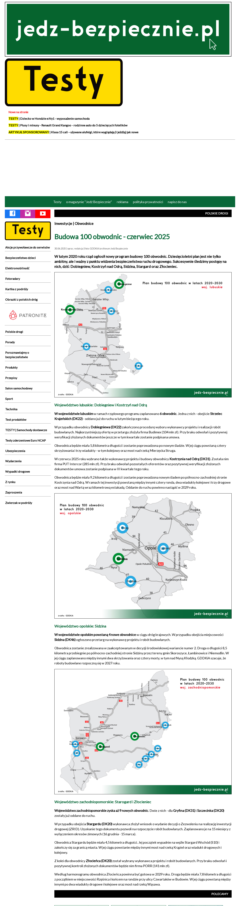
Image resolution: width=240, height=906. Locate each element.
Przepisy (11, 378)
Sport (9, 398)
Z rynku (10, 482)
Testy (57, 202)
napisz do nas (177, 202)
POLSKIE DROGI (216, 213)
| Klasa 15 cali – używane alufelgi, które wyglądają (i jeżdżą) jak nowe (73, 132)
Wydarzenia (13, 461)
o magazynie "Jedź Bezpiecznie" (89, 202)
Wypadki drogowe (17, 471)
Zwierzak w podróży (18, 502)
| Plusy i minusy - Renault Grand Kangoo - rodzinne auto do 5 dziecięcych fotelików (68, 125)
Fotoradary (12, 278)
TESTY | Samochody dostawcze (26, 430)
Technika (11, 409)
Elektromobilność (17, 268)
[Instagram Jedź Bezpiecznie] (28, 214)
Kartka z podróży (16, 289)
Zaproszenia (13, 492)
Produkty (11, 367)
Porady (10, 342)
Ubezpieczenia (15, 451)
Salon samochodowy (18, 388)
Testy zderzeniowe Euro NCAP (25, 440)
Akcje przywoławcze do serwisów (27, 247)
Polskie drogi (14, 331)
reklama (122, 202)
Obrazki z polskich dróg (21, 299)
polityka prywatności (148, 202)
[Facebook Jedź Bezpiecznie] (12, 214)
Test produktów (15, 419)
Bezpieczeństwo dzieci (20, 257)
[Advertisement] (120, 167)
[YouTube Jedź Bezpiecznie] (43, 214)
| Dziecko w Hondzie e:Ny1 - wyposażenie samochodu (49, 118)
